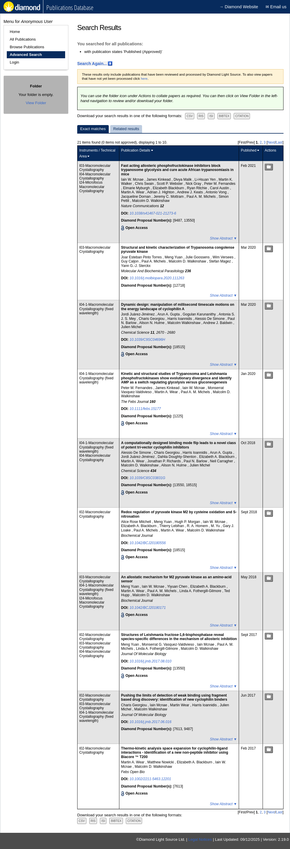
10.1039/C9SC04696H (147, 340)
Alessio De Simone (210, 319)
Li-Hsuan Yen (206, 179)
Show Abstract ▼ (223, 238)
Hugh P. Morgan (188, 522)
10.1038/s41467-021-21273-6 (153, 213)
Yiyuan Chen (177, 586)
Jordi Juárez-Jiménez (138, 314)
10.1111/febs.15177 (145, 409)
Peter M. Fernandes (219, 184)
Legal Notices (200, 839)
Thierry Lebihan (172, 526)
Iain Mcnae (206, 644)
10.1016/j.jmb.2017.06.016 (151, 722)
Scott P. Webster (170, 184)
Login (14, 62)
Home (15, 31)
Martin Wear (180, 705)
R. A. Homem (198, 526)
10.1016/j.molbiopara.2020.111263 (157, 278)
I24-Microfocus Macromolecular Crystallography (91, 186)
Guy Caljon (130, 261)
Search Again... (92, 63)
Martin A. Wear (133, 192)
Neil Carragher (222, 461)
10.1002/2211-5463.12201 (150, 779)
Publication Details (135, 150)
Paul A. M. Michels (202, 197)
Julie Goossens (197, 257)
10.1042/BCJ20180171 (148, 608)
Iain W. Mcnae (132, 179)
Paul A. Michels (154, 261)
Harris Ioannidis (180, 319)
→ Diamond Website (238, 6)
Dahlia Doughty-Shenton (177, 457)
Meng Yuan (174, 257)
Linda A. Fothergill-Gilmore (200, 591)
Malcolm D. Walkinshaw (150, 201)
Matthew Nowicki (161, 762)
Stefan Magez (220, 261)
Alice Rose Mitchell (136, 522)
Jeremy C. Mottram (169, 197)
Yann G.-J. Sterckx (136, 266)
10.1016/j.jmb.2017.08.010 (151, 661)
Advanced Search (26, 54)
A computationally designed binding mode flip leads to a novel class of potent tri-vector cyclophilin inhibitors (178, 445)
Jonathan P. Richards (164, 461)
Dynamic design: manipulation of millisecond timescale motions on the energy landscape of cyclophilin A (177, 307)
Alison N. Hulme (152, 323)
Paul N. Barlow (196, 461)
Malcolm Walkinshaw (184, 323)
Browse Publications (27, 47)
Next (271, 142)
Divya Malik (183, 179)
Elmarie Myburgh (137, 188)
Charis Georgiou (152, 319)
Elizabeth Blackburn (169, 188)
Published (248, 150)
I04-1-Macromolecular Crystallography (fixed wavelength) (96, 309)
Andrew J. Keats (190, 192)
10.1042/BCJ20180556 (148, 543)
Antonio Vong (216, 192)
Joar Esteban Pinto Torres (142, 257)
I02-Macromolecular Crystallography (95, 514)
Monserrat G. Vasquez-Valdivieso (168, 644)
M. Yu (216, 526)
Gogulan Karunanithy (200, 314)
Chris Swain (145, 184)
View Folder (36, 103)
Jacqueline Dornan (136, 197)
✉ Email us (276, 6)
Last (279, 142)
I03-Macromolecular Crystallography (95, 168)
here (144, 78)
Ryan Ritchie (197, 188)
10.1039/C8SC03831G (147, 478)
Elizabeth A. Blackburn (217, 457)
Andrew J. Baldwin (218, 323)
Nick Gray (194, 184)
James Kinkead (159, 179)
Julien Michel (131, 327)
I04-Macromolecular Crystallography (95, 176)
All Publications (23, 39)
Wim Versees (223, 257)
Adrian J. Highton (161, 192)
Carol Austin (220, 188)
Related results (126, 129)
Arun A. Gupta (169, 314)
